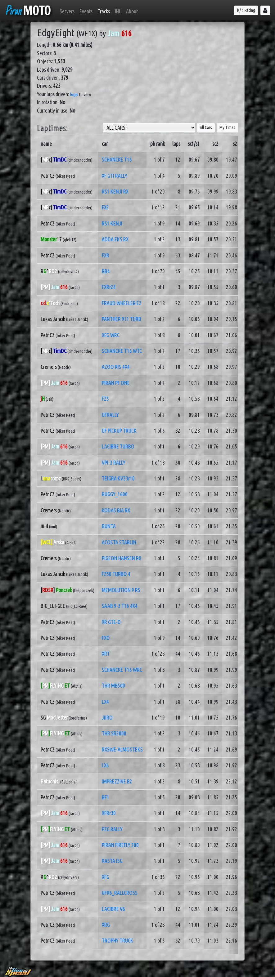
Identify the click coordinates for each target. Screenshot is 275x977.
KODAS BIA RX (116, 510)
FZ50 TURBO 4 (116, 574)
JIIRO (107, 717)
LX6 (105, 765)
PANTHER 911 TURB (121, 319)
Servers (67, 11)
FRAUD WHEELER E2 (122, 303)
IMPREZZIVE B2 (117, 781)
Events (85, 11)
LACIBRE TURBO (118, 446)
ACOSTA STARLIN (119, 542)
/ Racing (246, 10)
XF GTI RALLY (114, 176)
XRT (106, 654)
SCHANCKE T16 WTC (122, 351)
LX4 (105, 702)
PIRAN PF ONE (116, 383)
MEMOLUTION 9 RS (121, 590)
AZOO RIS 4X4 (116, 367)
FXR (105, 255)
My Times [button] (227, 127)
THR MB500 (113, 686)
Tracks (103, 11)
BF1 (105, 797)
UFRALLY (110, 415)
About (132, 11)
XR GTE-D (111, 622)
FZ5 (105, 399)
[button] (265, 10)
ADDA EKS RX (115, 239)
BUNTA (109, 526)
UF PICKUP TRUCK (119, 431)
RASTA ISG (112, 861)
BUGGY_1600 (115, 494)
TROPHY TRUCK (117, 941)
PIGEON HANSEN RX (121, 558)
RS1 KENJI (112, 223)
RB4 (106, 271)
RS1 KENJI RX (115, 191)
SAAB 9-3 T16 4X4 (120, 606)
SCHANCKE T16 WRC (122, 670)
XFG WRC (110, 335)
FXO (106, 638)
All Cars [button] (206, 127)
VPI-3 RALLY (113, 463)
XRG (106, 925)
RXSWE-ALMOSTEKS (122, 749)
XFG (105, 877)
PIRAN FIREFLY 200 (120, 845)
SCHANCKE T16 (117, 160)
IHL (118, 11)
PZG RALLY (112, 829)
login (74, 94)
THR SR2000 (114, 733)
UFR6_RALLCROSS (120, 893)
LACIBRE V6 (113, 909)
